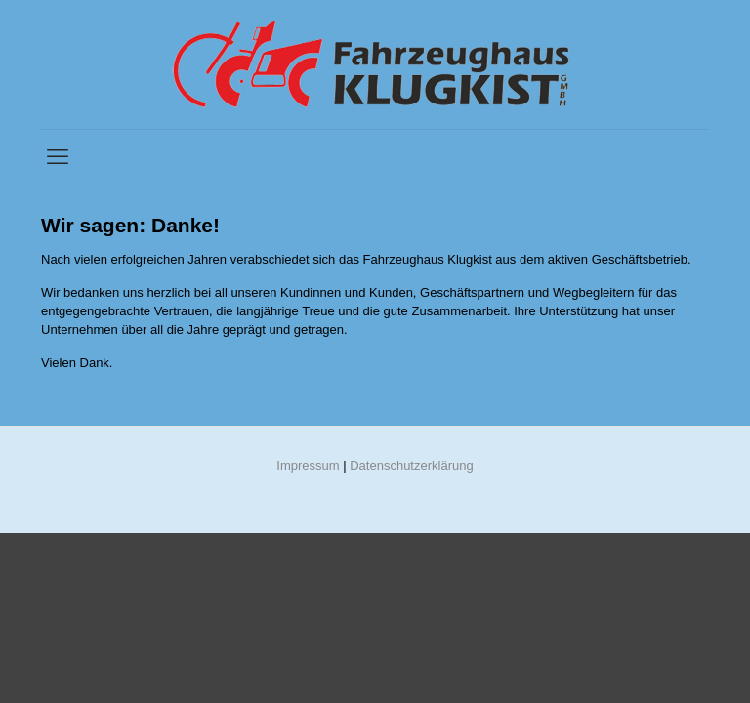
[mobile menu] (57, 157)
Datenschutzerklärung (411, 465)
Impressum (307, 465)
